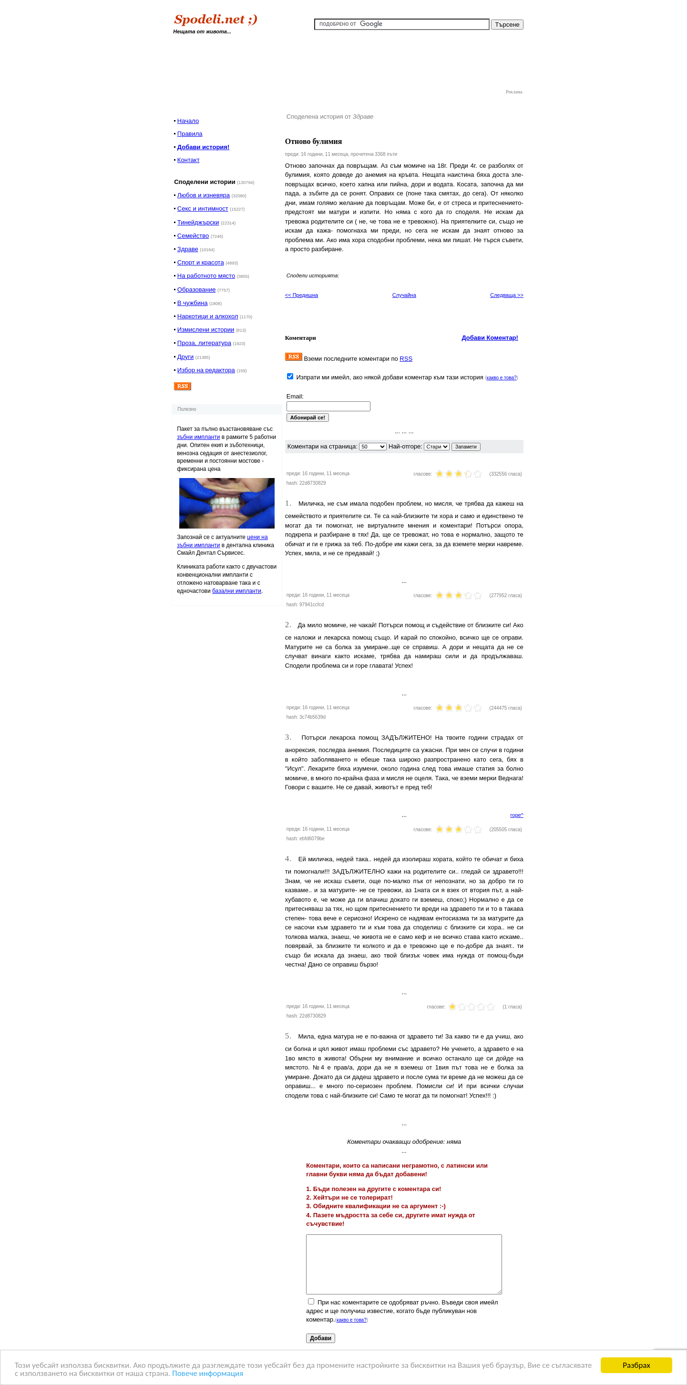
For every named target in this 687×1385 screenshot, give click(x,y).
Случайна (404, 295)
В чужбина (192, 302)
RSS (406, 358)
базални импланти (236, 591)
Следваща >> (506, 295)
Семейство (193, 235)
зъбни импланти (198, 437)
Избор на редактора (206, 370)
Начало (188, 120)
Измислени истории (205, 329)
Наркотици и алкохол (207, 316)
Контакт (188, 159)
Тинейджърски (198, 222)
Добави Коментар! (489, 337)
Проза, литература (204, 342)
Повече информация (207, 1374)
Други (185, 356)
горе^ (517, 815)
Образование (196, 289)
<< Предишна (301, 295)
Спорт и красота (200, 262)
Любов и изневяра (203, 195)
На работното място (206, 275)
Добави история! (203, 147)
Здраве (187, 249)
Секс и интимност (202, 208)
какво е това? (502, 377)
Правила (190, 133)
